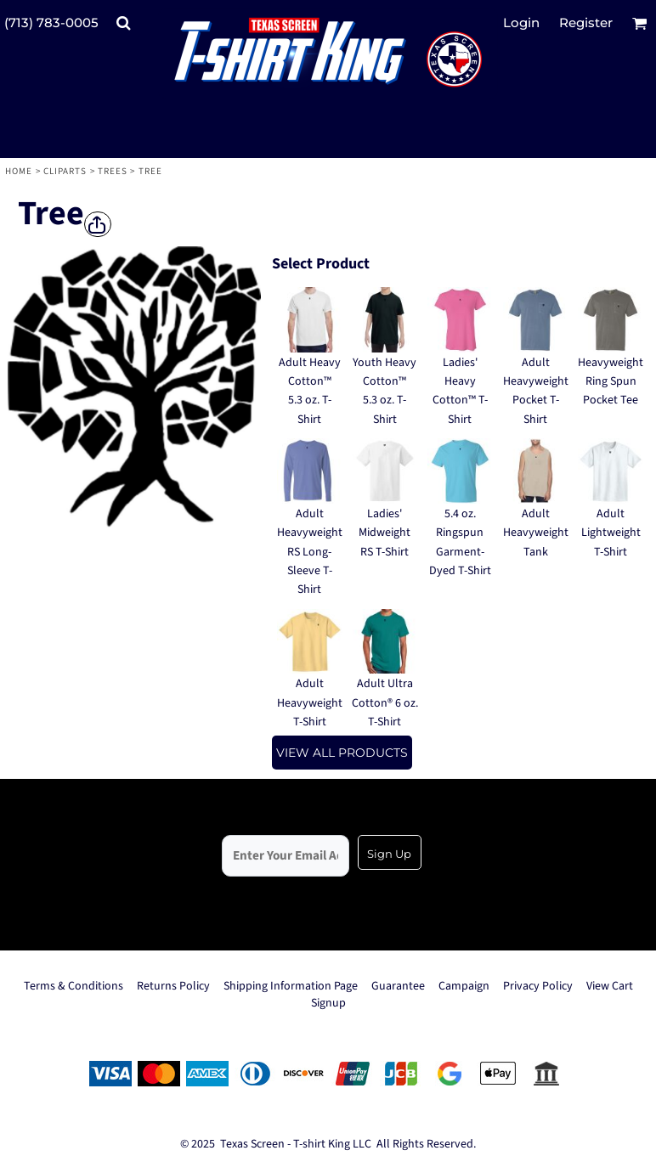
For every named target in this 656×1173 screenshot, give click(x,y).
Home (18, 171)
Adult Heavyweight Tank (535, 533)
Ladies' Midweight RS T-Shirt (384, 533)
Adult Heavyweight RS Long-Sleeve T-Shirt (309, 552)
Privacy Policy (538, 986)
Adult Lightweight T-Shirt (611, 533)
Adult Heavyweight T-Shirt (309, 702)
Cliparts (65, 171)
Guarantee (398, 986)
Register (586, 22)
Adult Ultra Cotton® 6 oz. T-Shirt (385, 702)
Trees (113, 171)
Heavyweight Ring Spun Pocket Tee (610, 381)
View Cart (609, 986)
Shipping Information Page (290, 986)
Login (521, 22)
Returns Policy (173, 986)
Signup (328, 1003)
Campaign (463, 986)
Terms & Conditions (73, 986)
